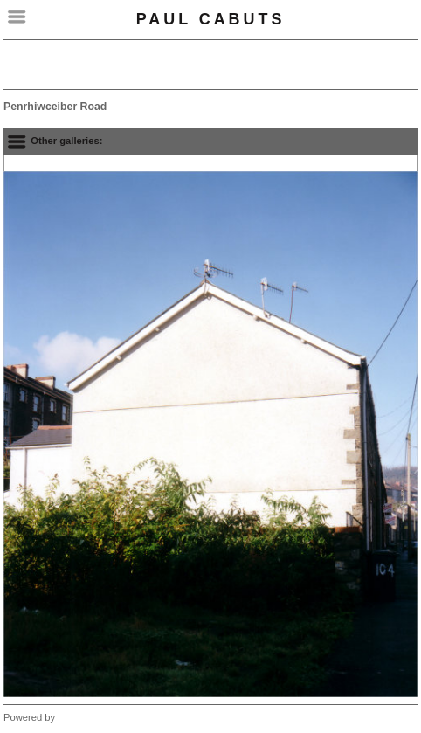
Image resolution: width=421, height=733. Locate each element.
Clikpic (72, 717)
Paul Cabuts (211, 19)
